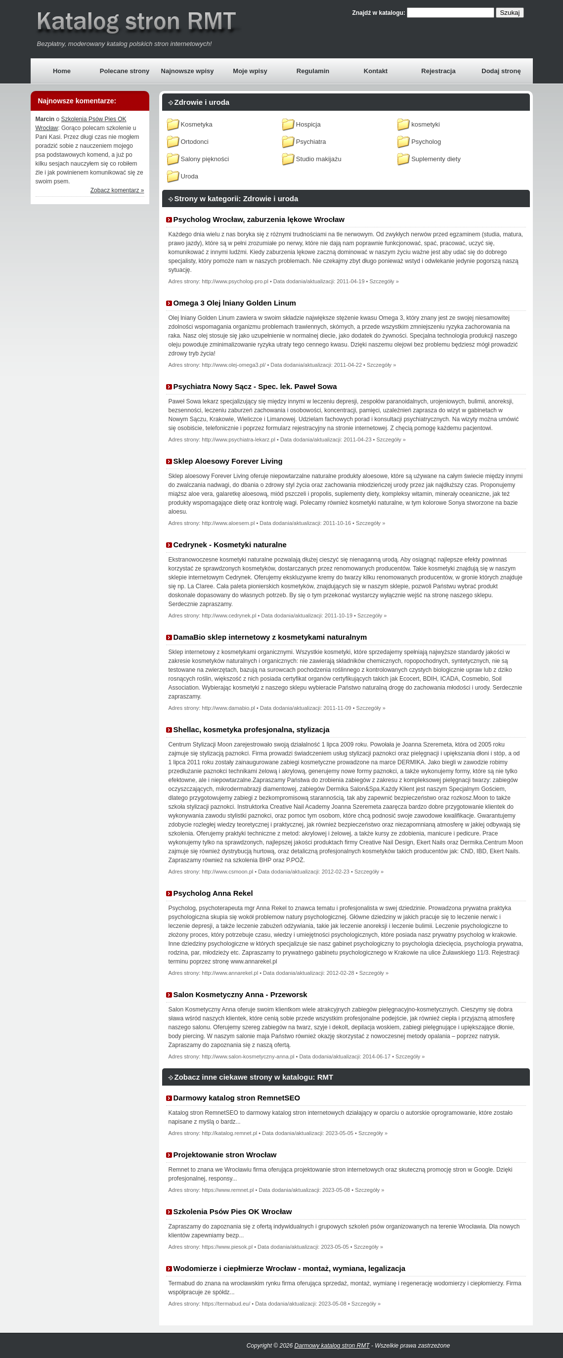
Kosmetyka (197, 124)
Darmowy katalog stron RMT (332, 1345)
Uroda (189, 176)
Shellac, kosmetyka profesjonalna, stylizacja (251, 729)
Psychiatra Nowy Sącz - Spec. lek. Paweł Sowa (255, 386)
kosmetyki (425, 124)
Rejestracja (438, 71)
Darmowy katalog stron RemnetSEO (237, 1098)
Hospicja (308, 124)
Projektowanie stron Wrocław (225, 1154)
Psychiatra (311, 141)
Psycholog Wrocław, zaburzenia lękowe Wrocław (259, 219)
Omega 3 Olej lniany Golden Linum (234, 303)
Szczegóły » (383, 281)
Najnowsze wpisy (187, 71)
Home (62, 71)
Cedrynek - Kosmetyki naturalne (230, 544)
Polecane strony (124, 71)
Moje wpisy (250, 71)
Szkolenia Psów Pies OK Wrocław (232, 1211)
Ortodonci (195, 141)
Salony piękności (205, 159)
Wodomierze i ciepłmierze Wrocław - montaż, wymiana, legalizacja (289, 1268)
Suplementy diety (436, 159)
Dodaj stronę (500, 71)
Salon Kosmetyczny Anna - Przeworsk (240, 994)
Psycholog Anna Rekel (213, 893)
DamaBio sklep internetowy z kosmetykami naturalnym (270, 637)
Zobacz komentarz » (117, 190)
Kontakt (376, 71)
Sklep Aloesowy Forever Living (228, 461)
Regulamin (313, 71)
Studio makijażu (319, 159)
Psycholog (426, 141)
